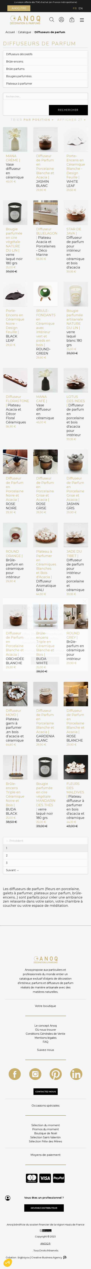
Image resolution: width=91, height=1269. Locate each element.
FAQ (45, 1041)
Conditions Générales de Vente (45, 1033)
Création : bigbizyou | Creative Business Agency (36, 1257)
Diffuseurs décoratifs (19, 54)
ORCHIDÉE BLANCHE (15, 648)
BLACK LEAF (15, 326)
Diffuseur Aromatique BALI (45, 571)
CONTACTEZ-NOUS (45, 1091)
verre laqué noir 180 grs (14, 246)
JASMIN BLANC (45, 171)
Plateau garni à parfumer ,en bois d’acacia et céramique (15, 725)
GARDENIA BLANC (45, 725)
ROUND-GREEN (45, 332)
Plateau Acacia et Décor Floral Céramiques (15, 409)
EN (80, 8)
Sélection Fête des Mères (45, 1141)
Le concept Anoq (45, 1025)
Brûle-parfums (15, 69)
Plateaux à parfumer (19, 83)
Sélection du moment (45, 1125)
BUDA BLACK (15, 799)
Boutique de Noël (45, 1133)
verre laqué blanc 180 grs (75, 328)
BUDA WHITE (45, 648)
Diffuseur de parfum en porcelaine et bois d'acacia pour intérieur (76, 416)
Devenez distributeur (44, 1208)
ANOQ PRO (19, 8)
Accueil (10, 32)
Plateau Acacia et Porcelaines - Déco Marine (45, 242)
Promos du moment (45, 1129)
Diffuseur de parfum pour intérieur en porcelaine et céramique (75, 571)
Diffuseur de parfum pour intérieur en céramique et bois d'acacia (75, 248)
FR (75, 8)
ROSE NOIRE (15, 493)
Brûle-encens (14, 61)
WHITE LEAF (76, 171)
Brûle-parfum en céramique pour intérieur (15, 564)
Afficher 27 (71, 119)
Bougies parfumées (18, 76)
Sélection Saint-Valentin (45, 1137)
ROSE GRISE (45, 493)
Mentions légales (45, 1037)
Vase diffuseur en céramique (15, 166)
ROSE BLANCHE (75, 725)
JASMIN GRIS (75, 493)
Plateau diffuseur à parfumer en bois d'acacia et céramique (75, 801)
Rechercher (68, 110)
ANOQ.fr (45, 1243)
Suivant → (12, 870)
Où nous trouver (45, 1029)
